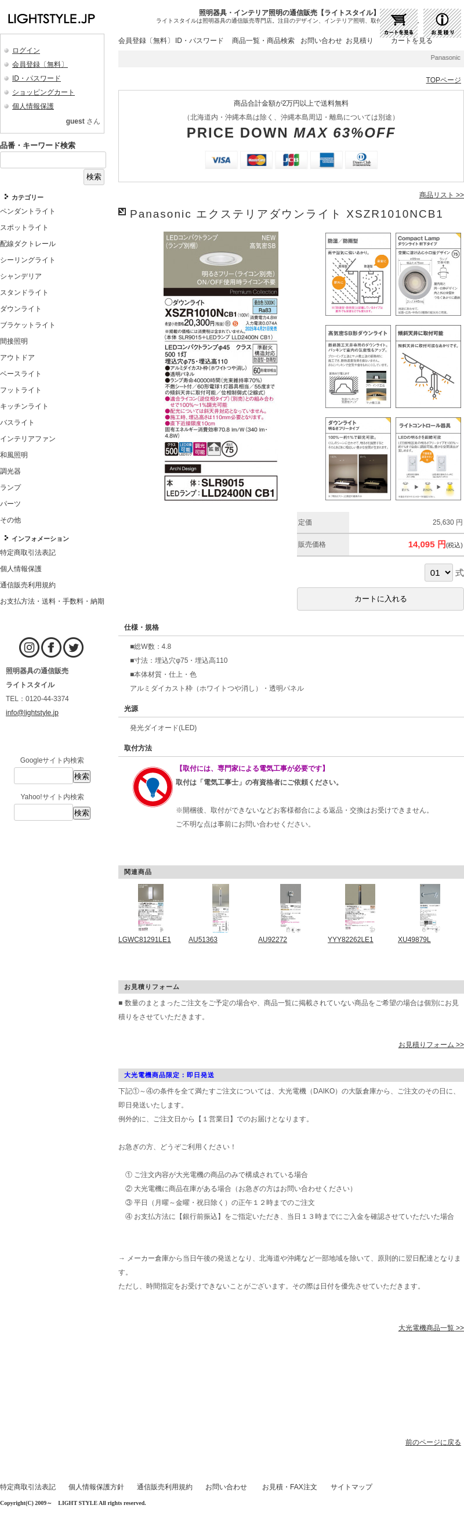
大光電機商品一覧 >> (431, 1328)
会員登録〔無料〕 (40, 64)
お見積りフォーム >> (431, 1045)
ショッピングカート (43, 92)
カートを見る (412, 41)
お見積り (360, 41)
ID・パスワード (36, 78)
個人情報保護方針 (96, 1487)
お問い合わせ (321, 41)
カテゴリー (28, 197)
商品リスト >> (441, 195)
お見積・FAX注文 (289, 1487)
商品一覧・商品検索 (263, 41)
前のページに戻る (433, 1442)
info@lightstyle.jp (32, 713)
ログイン (26, 50)
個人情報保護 (33, 106)
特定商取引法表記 (28, 1487)
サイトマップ (351, 1487)
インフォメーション (40, 538)
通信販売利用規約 (165, 1487)
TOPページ (443, 80)
